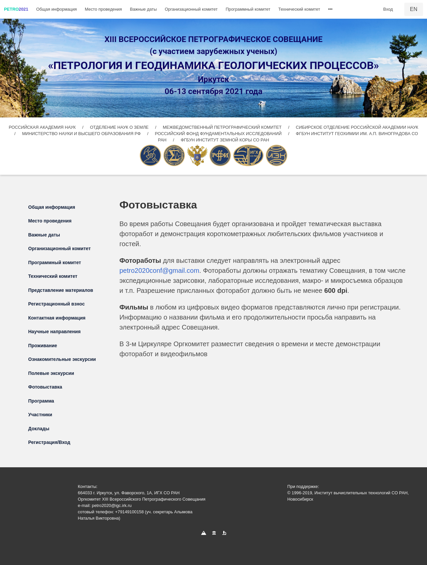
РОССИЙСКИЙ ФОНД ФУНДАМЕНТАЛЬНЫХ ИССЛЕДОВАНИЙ (219, 133)
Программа (41, 401)
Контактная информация (57, 318)
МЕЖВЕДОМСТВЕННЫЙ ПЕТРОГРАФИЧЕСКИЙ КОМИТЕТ (223, 127)
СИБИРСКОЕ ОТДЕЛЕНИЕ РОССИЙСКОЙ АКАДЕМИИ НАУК (357, 127)
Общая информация (56, 9)
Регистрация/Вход (49, 442)
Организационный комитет (191, 9)
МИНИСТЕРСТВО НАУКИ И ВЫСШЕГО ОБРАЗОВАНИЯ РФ (82, 133)
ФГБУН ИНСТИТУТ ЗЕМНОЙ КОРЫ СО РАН (225, 139)
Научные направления (54, 331)
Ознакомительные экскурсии (62, 359)
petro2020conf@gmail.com (159, 270)
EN (413, 9)
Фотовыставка (45, 387)
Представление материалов (60, 290)
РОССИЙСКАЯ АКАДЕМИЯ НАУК (43, 127)
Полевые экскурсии (51, 373)
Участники (40, 414)
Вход (388, 9)
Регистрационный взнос (56, 304)
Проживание (42, 345)
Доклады (38, 428)
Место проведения (103, 9)
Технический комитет (299, 9)
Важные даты (143, 9)
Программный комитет (248, 9)
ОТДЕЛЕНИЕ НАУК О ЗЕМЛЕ (120, 127)
